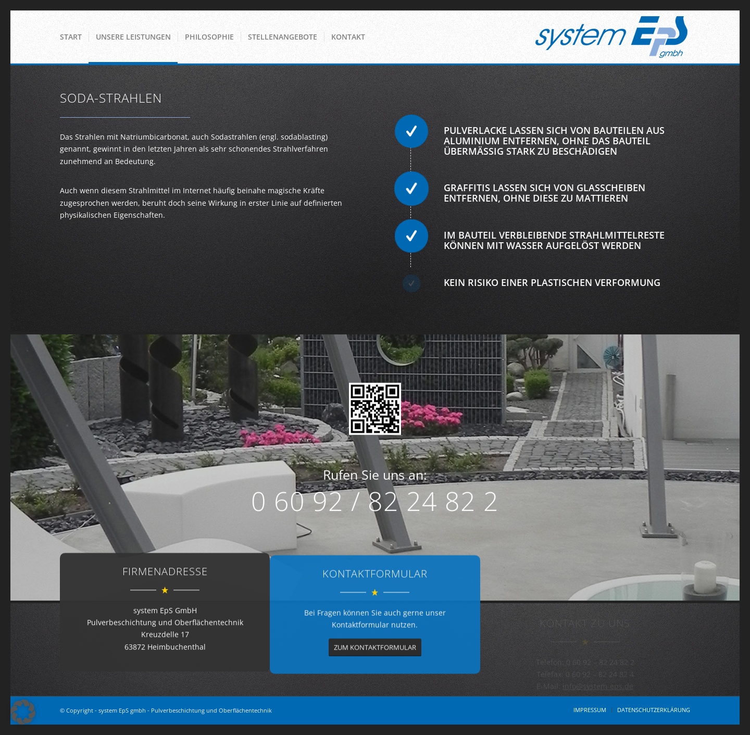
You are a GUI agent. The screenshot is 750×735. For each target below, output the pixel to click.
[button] (23, 712)
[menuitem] (71, 37)
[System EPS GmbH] (611, 37)
